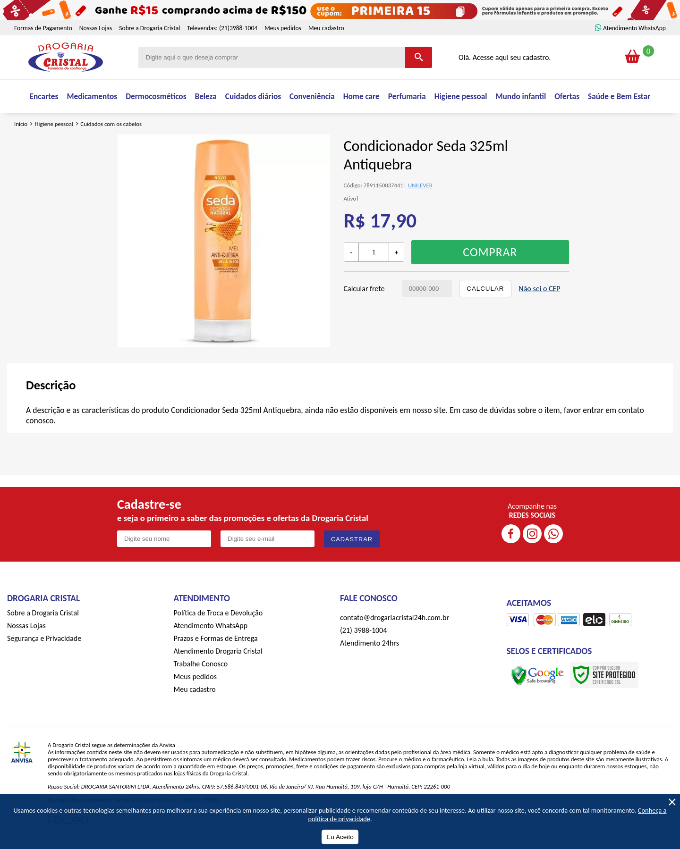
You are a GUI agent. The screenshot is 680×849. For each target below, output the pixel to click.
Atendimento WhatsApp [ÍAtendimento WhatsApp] (634, 28)
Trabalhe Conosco (201, 668)
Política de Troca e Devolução (218, 618)
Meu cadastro (326, 28)
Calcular (485, 294)
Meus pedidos (282, 28)
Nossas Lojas (95, 28)
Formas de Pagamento (43, 28)
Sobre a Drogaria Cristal (149, 28)
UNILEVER (420, 190)
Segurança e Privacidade (44, 643)
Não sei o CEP (539, 294)
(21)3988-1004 (238, 28)
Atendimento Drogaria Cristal (218, 656)
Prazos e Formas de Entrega (216, 643)
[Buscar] (418, 57)
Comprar (490, 258)
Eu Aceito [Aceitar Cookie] (339, 837)
